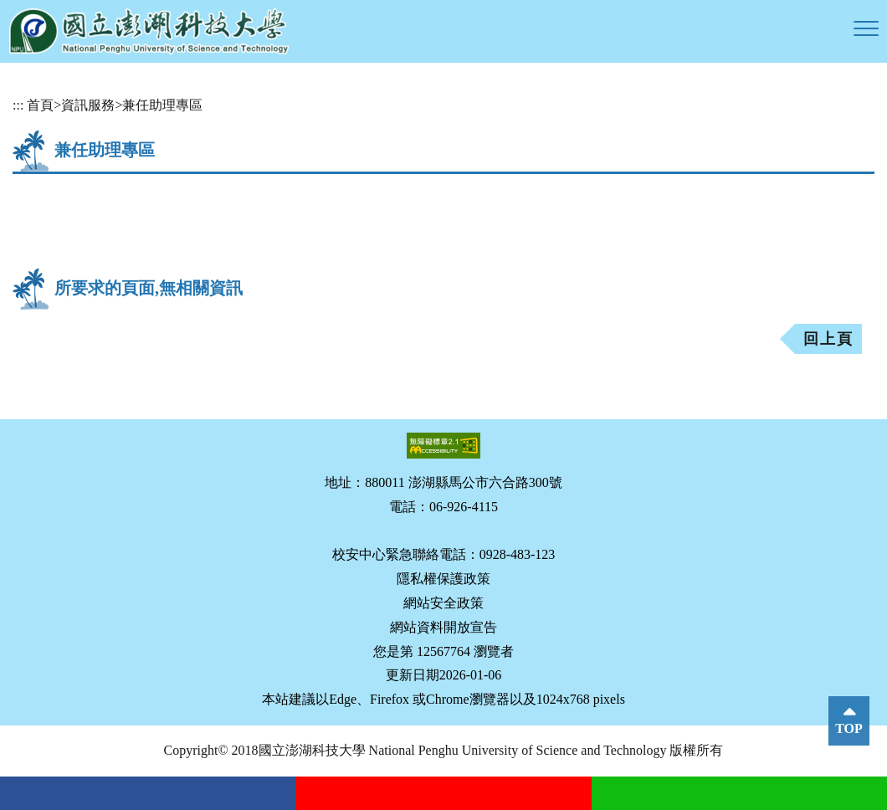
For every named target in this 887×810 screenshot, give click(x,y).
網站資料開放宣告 (443, 627)
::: (18, 105)
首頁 (40, 105)
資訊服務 (88, 105)
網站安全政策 (443, 603)
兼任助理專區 (162, 105)
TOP (849, 728)
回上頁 (828, 339)
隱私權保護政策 (443, 579)
